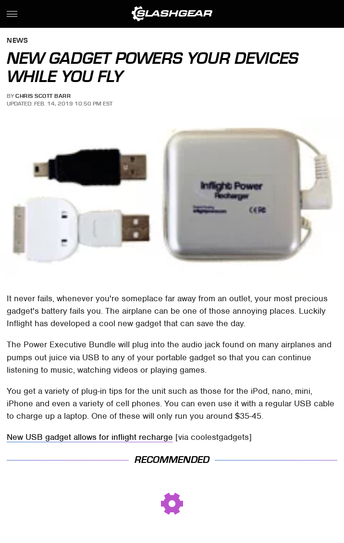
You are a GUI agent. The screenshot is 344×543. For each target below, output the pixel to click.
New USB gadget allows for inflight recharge (90, 437)
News (17, 41)
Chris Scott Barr (43, 96)
